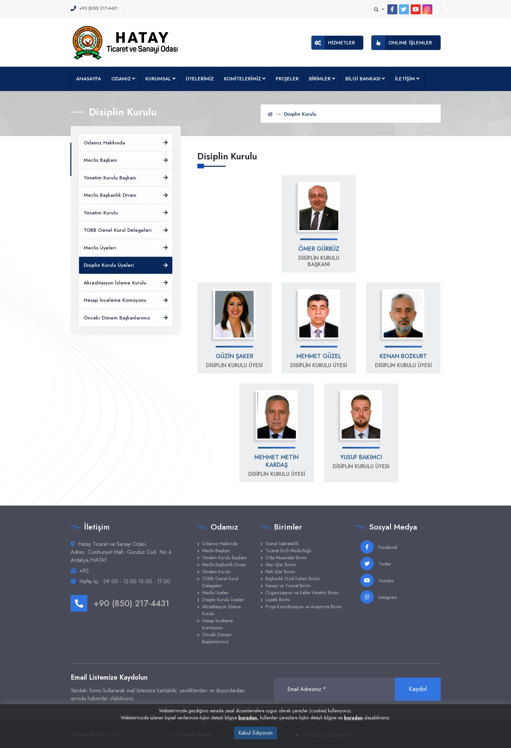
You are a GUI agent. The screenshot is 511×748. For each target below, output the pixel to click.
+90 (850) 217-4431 (120, 603)
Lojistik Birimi (277, 599)
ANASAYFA (88, 78)
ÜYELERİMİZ (200, 78)
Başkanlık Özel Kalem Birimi (292, 578)
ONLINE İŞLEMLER (402, 43)
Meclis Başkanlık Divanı (224, 564)
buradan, (248, 717)
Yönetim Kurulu (216, 571)
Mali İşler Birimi (280, 571)
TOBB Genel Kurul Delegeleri (220, 582)
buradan (353, 717)
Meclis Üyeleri (215, 592)
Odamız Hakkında (219, 543)
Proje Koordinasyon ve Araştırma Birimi (303, 606)
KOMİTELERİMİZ (242, 78)
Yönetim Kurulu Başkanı (224, 557)
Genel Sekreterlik (282, 543)
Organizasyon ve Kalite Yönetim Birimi (302, 592)
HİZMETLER (333, 43)
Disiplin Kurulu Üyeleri (223, 599)
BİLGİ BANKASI (362, 78)
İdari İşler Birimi (280, 564)
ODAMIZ (121, 78)
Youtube (376, 580)
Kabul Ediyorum (255, 733)
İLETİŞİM (405, 78)
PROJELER (287, 78)
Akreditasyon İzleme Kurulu (221, 610)
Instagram (378, 597)
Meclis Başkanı (216, 550)
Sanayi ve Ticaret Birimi (288, 585)
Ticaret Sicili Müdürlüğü (288, 550)
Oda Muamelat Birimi (286, 557)
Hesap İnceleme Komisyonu (217, 624)
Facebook (378, 547)
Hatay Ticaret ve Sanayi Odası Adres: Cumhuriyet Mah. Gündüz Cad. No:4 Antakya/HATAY (121, 552)
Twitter (375, 563)
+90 (84, 571)
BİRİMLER (320, 78)
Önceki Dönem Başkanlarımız (217, 638)
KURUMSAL (158, 78)
